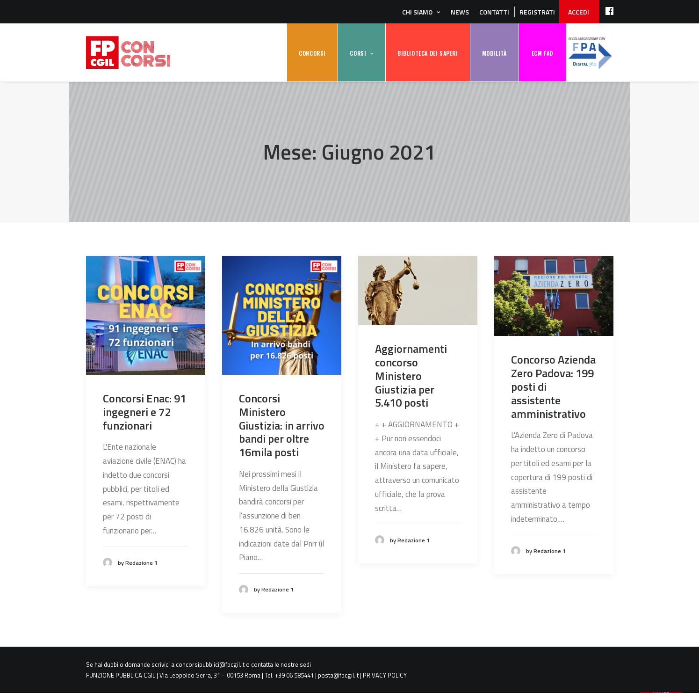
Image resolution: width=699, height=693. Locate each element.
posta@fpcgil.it (338, 675)
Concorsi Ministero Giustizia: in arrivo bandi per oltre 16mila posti (281, 425)
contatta (262, 664)
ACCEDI (578, 12)
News (460, 12)
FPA (590, 52)
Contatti (494, 12)
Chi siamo (417, 12)
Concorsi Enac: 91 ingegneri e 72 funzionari (144, 412)
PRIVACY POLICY (385, 675)
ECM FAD (542, 53)
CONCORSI (312, 53)
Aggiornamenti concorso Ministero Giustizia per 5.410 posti (411, 375)
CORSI (358, 53)
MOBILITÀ (494, 53)
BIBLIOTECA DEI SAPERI (427, 53)
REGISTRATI (537, 12)
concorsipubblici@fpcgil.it (210, 664)
